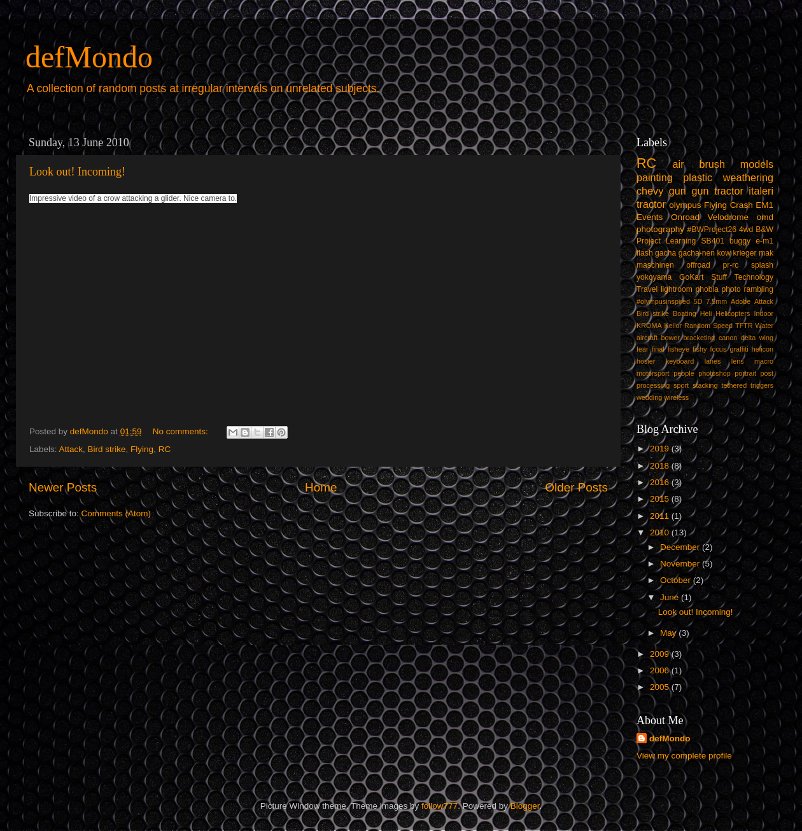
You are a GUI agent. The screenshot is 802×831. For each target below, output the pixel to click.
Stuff (719, 277)
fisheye (678, 349)
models (756, 164)
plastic (697, 177)
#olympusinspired (663, 301)
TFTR (744, 325)
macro (763, 361)
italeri (761, 190)
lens (737, 361)
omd (765, 217)
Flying (141, 449)
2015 (661, 499)
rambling (758, 289)
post (767, 373)
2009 (661, 654)
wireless (676, 397)
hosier (646, 361)
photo (730, 289)
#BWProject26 (711, 229)
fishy (700, 349)
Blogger (525, 806)
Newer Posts (63, 487)
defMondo (89, 57)
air (678, 164)
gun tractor (717, 190)
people (683, 373)
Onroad (685, 217)
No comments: (182, 431)
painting (655, 177)
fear (643, 349)
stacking (705, 385)
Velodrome (728, 217)
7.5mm (716, 301)
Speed (723, 325)
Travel (647, 289)
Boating (684, 313)
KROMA (649, 325)
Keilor (673, 325)
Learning (681, 241)
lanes (713, 361)
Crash (741, 205)
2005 (661, 687)
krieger (745, 253)
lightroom (677, 289)
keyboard (680, 361)
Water (764, 325)
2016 (661, 482)
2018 (661, 465)
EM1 (764, 205)
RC (164, 449)
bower (670, 337)
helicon (762, 349)
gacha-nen (697, 253)
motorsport (653, 373)
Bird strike (107, 449)
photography (660, 229)
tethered (734, 385)
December (681, 547)
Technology (754, 277)
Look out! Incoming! (77, 171)
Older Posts (576, 487)
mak (766, 253)
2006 (661, 670)
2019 (661, 448)
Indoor (763, 313)
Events (650, 217)
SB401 (712, 241)
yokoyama (654, 277)
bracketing (699, 337)
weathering (748, 177)
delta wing (757, 337)
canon (728, 337)
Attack (71, 449)
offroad (698, 265)
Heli (706, 313)
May (669, 633)
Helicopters (732, 313)
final (658, 349)
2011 (661, 516)
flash (645, 253)
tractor (651, 204)
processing (653, 385)
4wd (746, 229)
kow (724, 253)
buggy (739, 241)
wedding (649, 397)
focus (718, 349)
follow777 (439, 806)
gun (677, 190)
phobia (706, 289)
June (670, 597)
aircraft (647, 337)
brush (712, 164)
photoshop (714, 373)
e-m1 (764, 241)
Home (321, 487)
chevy (650, 190)
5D (698, 301)
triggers (761, 385)
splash (762, 265)
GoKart (691, 277)
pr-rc (730, 265)
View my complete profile (684, 755)
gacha (665, 253)
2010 (661, 532)
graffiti (738, 349)
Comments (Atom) (116, 513)
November (681, 563)
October (676, 580)
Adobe (740, 301)
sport (681, 385)
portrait (745, 373)
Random (697, 325)
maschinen (655, 265)
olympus (685, 205)
